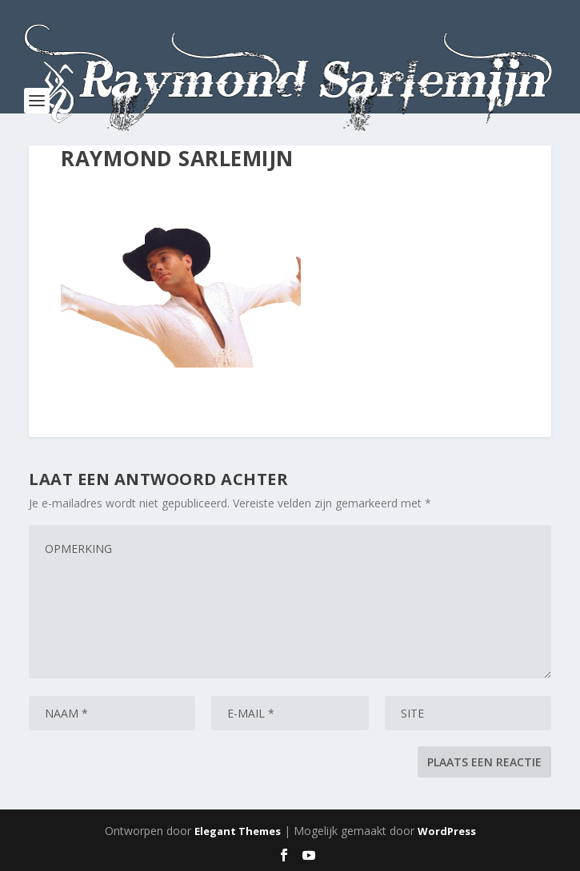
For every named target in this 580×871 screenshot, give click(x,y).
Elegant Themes (237, 831)
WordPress (447, 831)
